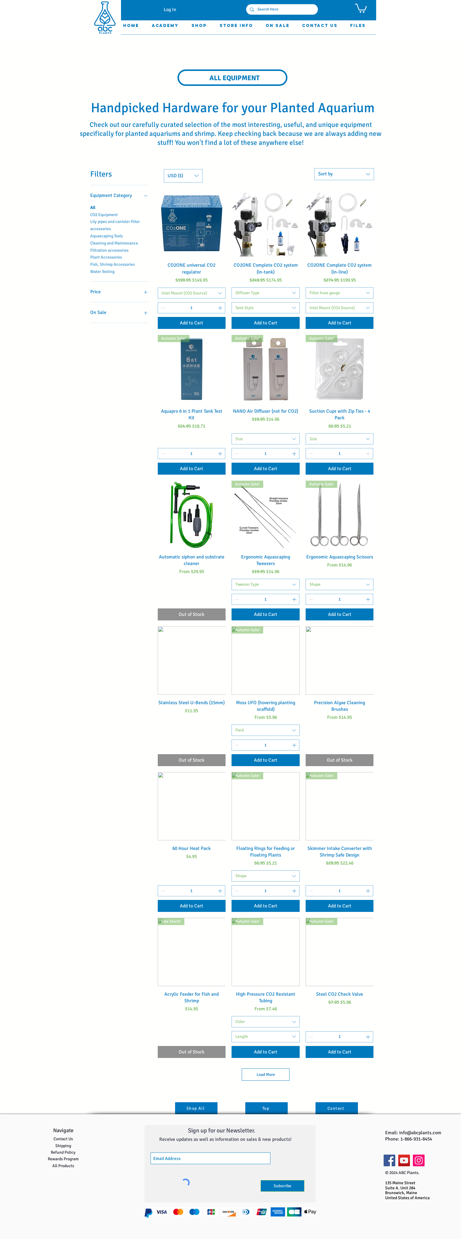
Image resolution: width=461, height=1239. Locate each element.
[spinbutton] (191, 308)
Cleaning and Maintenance (114, 243)
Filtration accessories (109, 250)
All (92, 207)
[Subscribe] (282, 1186)
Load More (266, 1074)
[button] (361, 8)
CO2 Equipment (104, 214)
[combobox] (344, 174)
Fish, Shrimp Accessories (112, 264)
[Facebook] (389, 1160)
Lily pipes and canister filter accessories (115, 224)
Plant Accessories (106, 257)
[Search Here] (281, 9)
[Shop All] (196, 1108)
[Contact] (336, 1108)
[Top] (266, 1108)
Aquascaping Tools (106, 236)
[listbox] (183, 176)
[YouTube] (404, 1160)
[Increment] (220, 308)
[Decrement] (162, 308)
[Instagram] (419, 1160)
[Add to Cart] (192, 323)
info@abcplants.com (420, 1133)
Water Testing (102, 271)
